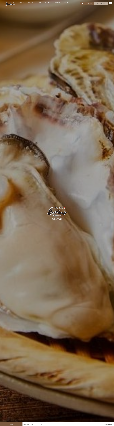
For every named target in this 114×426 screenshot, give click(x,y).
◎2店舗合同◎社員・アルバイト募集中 (33, 425)
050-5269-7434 (87, 3)
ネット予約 (101, 3)
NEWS (11, 424)
